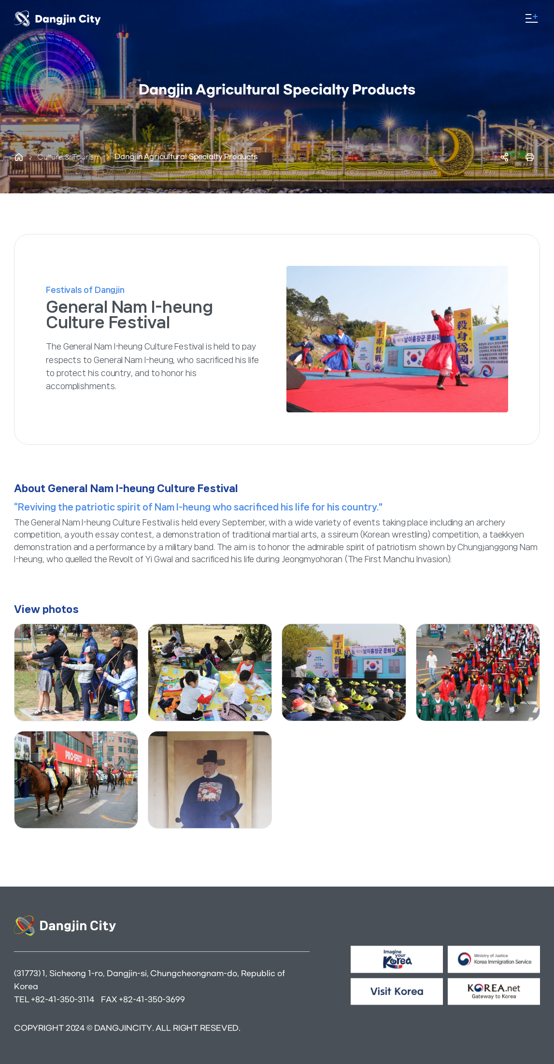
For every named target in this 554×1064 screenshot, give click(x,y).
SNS (505, 157)
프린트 (530, 157)
